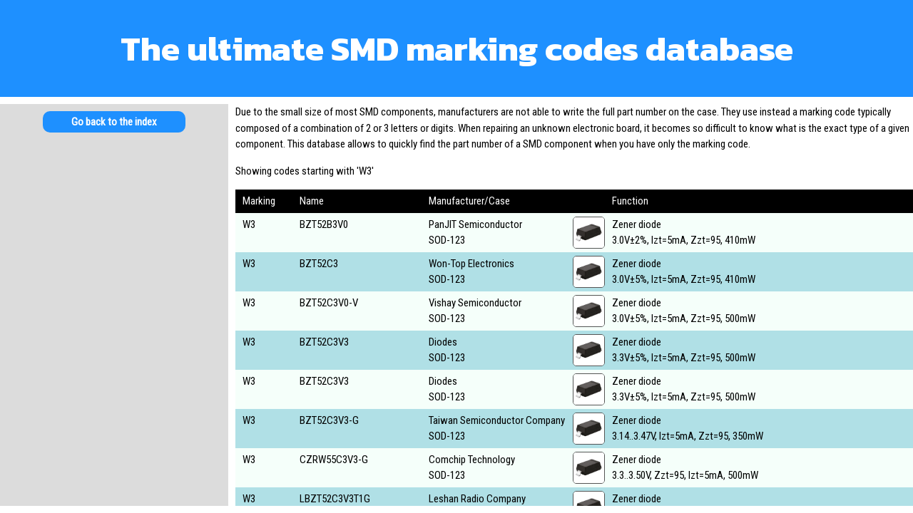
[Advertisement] (114, 256)
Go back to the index (114, 121)
